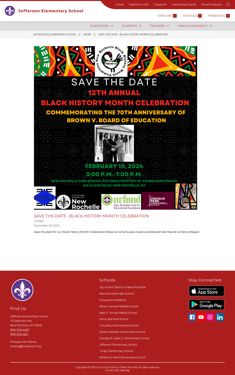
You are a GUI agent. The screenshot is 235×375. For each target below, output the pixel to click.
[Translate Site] (218, 16)
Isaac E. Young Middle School (118, 312)
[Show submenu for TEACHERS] (157, 26)
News (87, 34)
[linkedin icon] (220, 320)
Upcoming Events (184, 4)
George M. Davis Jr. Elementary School (124, 338)
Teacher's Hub (139, 4)
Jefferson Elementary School (54, 34)
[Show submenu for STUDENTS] (129, 26)
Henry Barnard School (113, 319)
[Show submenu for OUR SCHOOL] (99, 26)
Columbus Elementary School (119, 325)
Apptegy (125, 370)
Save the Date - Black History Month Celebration (133, 34)
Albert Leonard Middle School (118, 306)
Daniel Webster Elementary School (122, 331)
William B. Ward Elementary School (122, 357)
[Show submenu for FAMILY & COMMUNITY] (193, 26)
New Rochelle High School (116, 293)
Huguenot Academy (112, 300)
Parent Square (212, 4)
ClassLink (160, 4)
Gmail (120, 4)
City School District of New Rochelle (122, 287)
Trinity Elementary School (116, 351)
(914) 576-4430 (19, 329)
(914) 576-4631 (19, 334)
